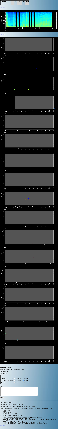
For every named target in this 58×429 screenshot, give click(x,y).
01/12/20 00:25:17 (4, 3)
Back (1, 7)
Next (4, 7)
